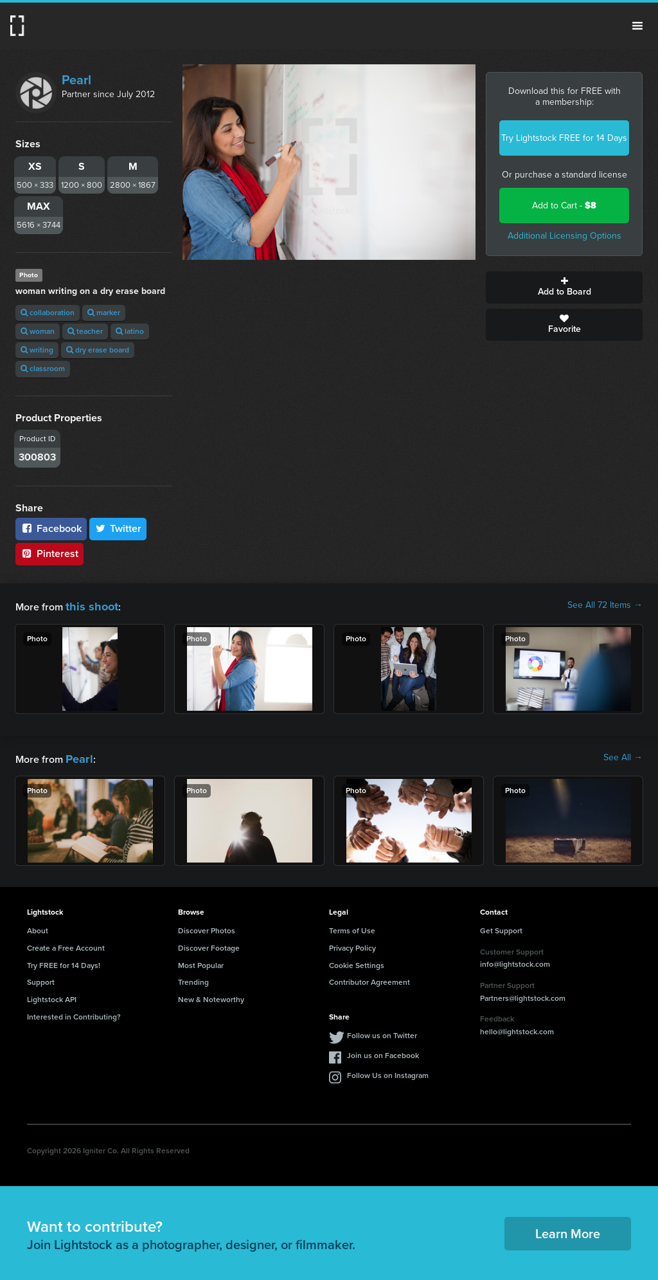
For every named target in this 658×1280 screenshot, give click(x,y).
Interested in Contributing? (74, 1013)
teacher (85, 331)
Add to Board (564, 287)
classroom (43, 368)
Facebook (51, 528)
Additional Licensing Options (564, 235)
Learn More (567, 1229)
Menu (637, 25)
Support (41, 978)
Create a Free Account (66, 944)
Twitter (118, 528)
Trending (193, 978)
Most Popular (201, 961)
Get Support (501, 927)
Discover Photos (206, 927)
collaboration (48, 312)
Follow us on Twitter (382, 1032)
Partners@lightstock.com (522, 994)
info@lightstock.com (515, 960)
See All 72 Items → (605, 605)
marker (103, 312)
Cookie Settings (356, 961)
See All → (623, 755)
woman (38, 331)
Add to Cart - (564, 205)
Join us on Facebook (383, 1051)
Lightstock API (51, 995)
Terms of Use (352, 927)
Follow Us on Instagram (388, 1071)
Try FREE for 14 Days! (63, 961)
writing (37, 350)
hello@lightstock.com (517, 1028)
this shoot (88, 605)
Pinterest (49, 553)
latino (130, 331)
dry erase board (97, 350)
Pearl (76, 79)
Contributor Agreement (369, 978)
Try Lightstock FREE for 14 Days (564, 138)
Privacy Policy (352, 944)
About (37, 927)
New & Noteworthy (211, 995)
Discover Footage (209, 944)
